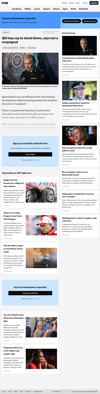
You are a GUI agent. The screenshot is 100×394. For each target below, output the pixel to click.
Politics (28, 9)
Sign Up (94, 3)
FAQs (15, 391)
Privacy (10, 391)
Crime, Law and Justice (10, 48)
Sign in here (36, 160)
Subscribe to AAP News (71, 21)
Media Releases (37, 391)
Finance (56, 9)
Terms (4, 391)
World (73, 9)
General (46, 9)
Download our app (90, 21)
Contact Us (28, 391)
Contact (71, 3)
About (78, 3)
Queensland (31, 48)
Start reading (30, 154)
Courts (37, 9)
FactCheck (83, 9)
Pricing (64, 3)
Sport (65, 9)
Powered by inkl (56, 391)
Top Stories (17, 9)
